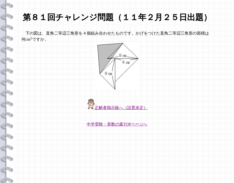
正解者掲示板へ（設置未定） (121, 107)
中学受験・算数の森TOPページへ (117, 124)
